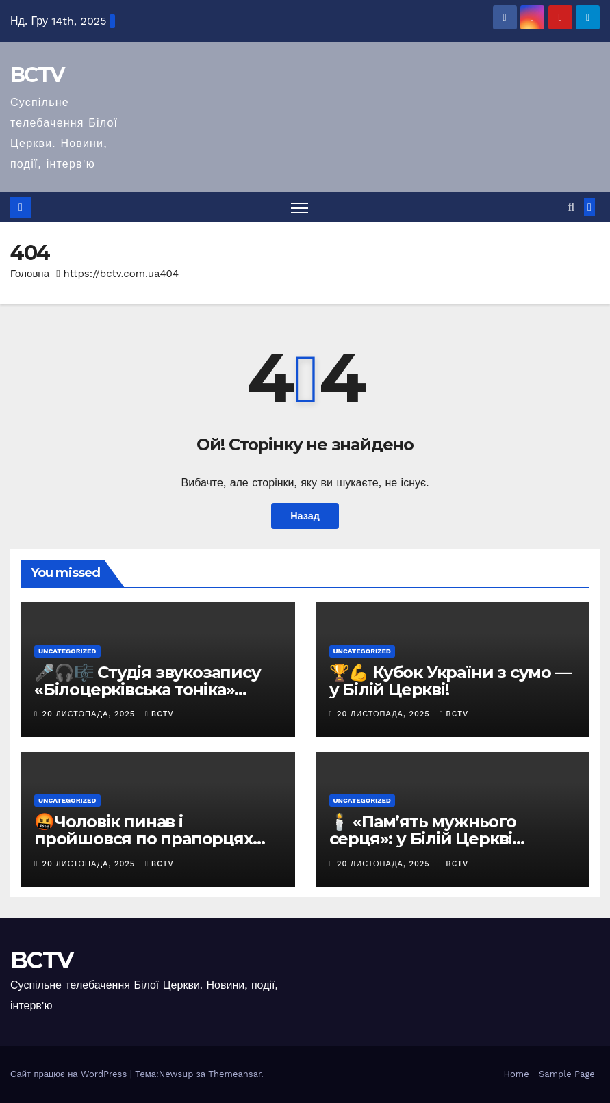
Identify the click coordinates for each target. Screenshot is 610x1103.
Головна (29, 274)
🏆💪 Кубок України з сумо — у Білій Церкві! (450, 680)
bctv (159, 714)
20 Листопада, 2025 (90, 714)
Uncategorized (67, 651)
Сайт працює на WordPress (70, 1074)
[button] (571, 206)
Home (516, 1074)
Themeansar (234, 1074)
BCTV (37, 75)
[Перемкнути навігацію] (299, 207)
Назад (305, 515)
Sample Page (567, 1074)
